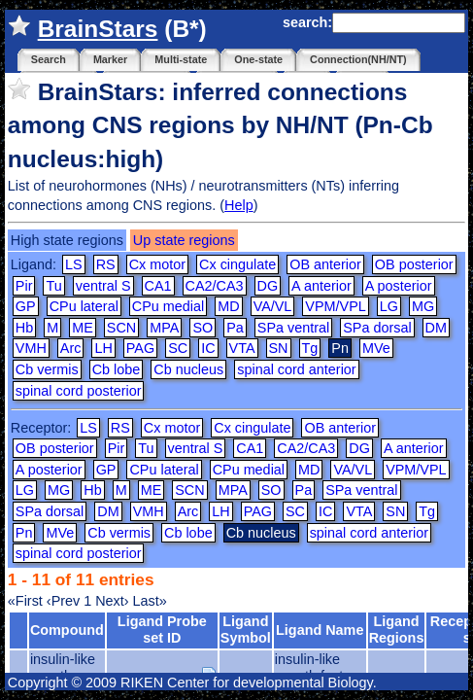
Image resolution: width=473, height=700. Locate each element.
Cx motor (157, 264)
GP (26, 306)
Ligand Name (319, 630)
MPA (164, 327)
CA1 (158, 286)
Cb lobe (116, 369)
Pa (235, 327)
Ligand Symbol (245, 629)
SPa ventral (293, 327)
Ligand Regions (396, 629)
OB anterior (325, 264)
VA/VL (272, 306)
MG (423, 306)
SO (202, 327)
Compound (67, 630)
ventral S (103, 286)
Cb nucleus (188, 369)
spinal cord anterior (296, 369)
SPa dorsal (377, 327)
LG (389, 306)
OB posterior (414, 264)
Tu (53, 286)
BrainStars (98, 29)
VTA (242, 348)
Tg (310, 348)
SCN (121, 327)
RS (106, 264)
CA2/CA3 (215, 286)
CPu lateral (84, 306)
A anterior (321, 286)
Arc (71, 348)
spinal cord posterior (79, 391)
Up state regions (184, 240)
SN (278, 348)
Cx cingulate (237, 264)
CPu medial (168, 306)
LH (103, 348)
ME (82, 327)
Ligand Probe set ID (162, 629)
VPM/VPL (335, 306)
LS (74, 264)
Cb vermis (47, 369)
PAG (140, 348)
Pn (24, 533)
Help (238, 205)
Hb (24, 327)
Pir (24, 286)
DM (436, 327)
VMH (31, 348)
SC (177, 348)
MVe (376, 348)
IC (208, 348)
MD (228, 306)
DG (268, 286)
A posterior (398, 286)
